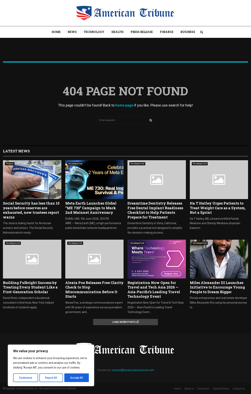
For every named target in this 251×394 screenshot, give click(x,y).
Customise (26, 377)
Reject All (52, 377)
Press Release (142, 32)
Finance (166, 32)
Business (187, 32)
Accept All (76, 377)
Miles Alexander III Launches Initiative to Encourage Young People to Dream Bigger (217, 287)
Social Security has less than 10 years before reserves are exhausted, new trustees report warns (31, 210)
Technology (94, 32)
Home (56, 32)
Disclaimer (203, 388)
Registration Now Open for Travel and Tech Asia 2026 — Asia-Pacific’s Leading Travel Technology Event (153, 289)
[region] (51, 365)
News (72, 32)
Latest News (16, 151)
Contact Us (239, 388)
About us (189, 388)
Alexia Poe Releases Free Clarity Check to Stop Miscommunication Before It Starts (94, 289)
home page (124, 105)
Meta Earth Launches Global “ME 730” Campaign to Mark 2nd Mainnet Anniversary (90, 208)
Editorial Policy (221, 388)
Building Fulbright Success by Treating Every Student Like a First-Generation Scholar (30, 287)
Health (117, 32)
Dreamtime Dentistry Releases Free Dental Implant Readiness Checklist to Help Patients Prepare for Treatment (155, 210)
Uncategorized (75, 164)
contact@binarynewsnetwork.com (133, 370)
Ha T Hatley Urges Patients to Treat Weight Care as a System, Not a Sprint (218, 208)
